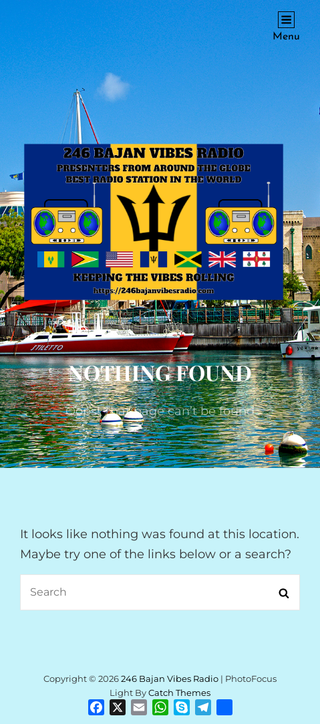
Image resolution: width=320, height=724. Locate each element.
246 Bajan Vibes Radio (169, 678)
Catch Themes (179, 692)
